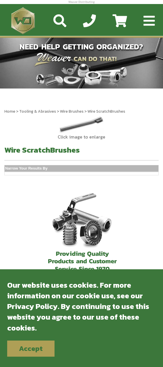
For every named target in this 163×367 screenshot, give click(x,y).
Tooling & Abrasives (37, 111)
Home (9, 111)
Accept (31, 348)
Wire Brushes (72, 111)
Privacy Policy (32, 306)
